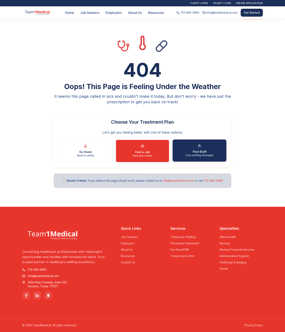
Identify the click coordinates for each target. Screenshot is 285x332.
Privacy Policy (253, 325)
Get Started (252, 12)
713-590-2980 (213, 180)
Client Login (199, 3)
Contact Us (128, 262)
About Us (135, 13)
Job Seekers (89, 13)
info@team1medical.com (178, 180)
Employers (114, 13)
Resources (156, 13)
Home (69, 13)
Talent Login (222, 3)
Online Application (249, 3)
